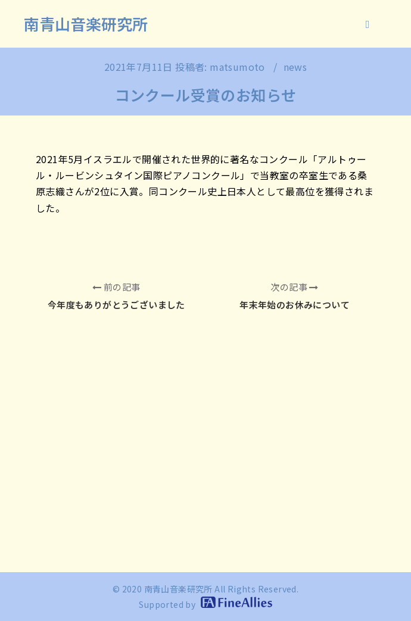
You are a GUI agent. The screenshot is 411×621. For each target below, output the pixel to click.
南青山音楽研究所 (86, 24)
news (295, 67)
